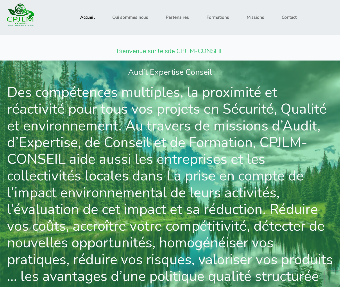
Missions (255, 17)
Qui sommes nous (130, 17)
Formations (217, 17)
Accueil (87, 17)
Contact (289, 17)
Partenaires (177, 17)
